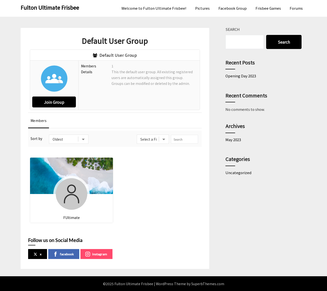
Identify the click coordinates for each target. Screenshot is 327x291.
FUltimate (71, 217)
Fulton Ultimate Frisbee (50, 7)
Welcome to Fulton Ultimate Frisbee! (153, 8)
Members (39, 120)
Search (232, 29)
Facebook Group (232, 8)
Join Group (54, 102)
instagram (96, 254)
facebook (63, 254)
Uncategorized (238, 172)
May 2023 (233, 139)
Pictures (202, 8)
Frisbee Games (268, 8)
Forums (296, 8)
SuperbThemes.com (207, 283)
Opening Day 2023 (240, 75)
